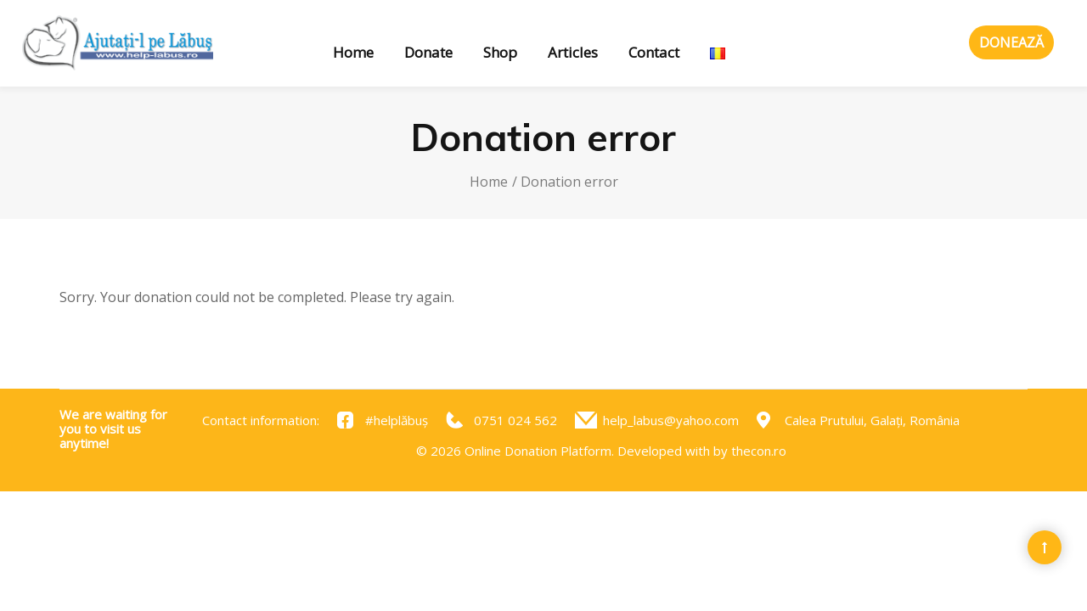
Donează (1011, 42)
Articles (573, 52)
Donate (428, 52)
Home (353, 52)
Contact (653, 52)
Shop (500, 52)
